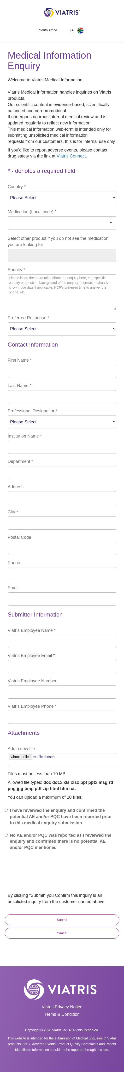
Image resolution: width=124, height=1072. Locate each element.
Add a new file (21, 748)
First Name (20, 360)
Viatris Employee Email (31, 655)
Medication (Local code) (32, 211)
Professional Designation (32, 411)
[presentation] (44, 880)
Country (17, 186)
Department (20, 461)
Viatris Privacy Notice (62, 1007)
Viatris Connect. (72, 156)
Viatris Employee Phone (32, 706)
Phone (14, 562)
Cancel (62, 933)
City (13, 512)
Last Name (19, 385)
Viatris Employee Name (32, 630)
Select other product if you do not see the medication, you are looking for (59, 241)
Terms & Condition (62, 1014)
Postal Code (19, 537)
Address (16, 486)
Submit (62, 920)
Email (13, 587)
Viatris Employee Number (32, 681)
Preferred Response (28, 317)
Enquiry (16, 269)
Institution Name (25, 436)
